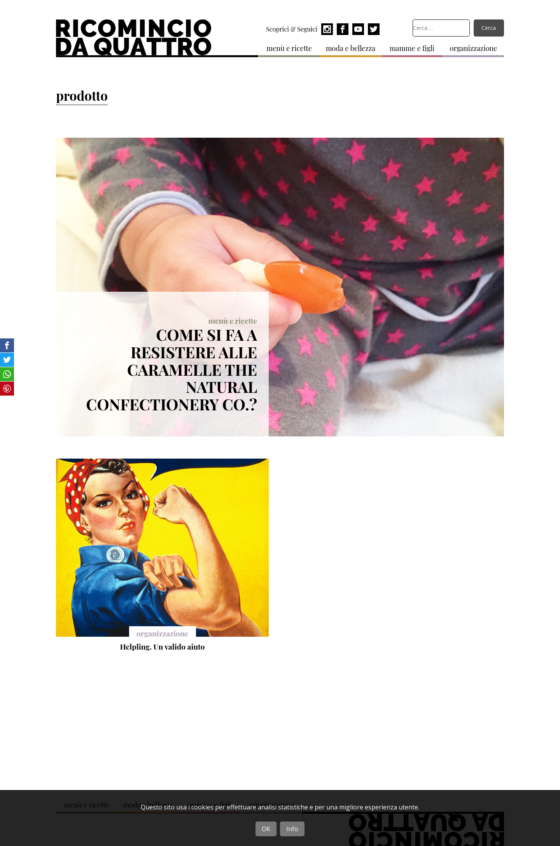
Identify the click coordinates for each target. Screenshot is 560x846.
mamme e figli (412, 48)
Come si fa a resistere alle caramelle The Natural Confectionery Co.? (171, 369)
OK (266, 829)
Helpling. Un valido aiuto (162, 646)
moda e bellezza (351, 48)
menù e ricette (289, 48)
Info (292, 829)
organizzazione (473, 48)
